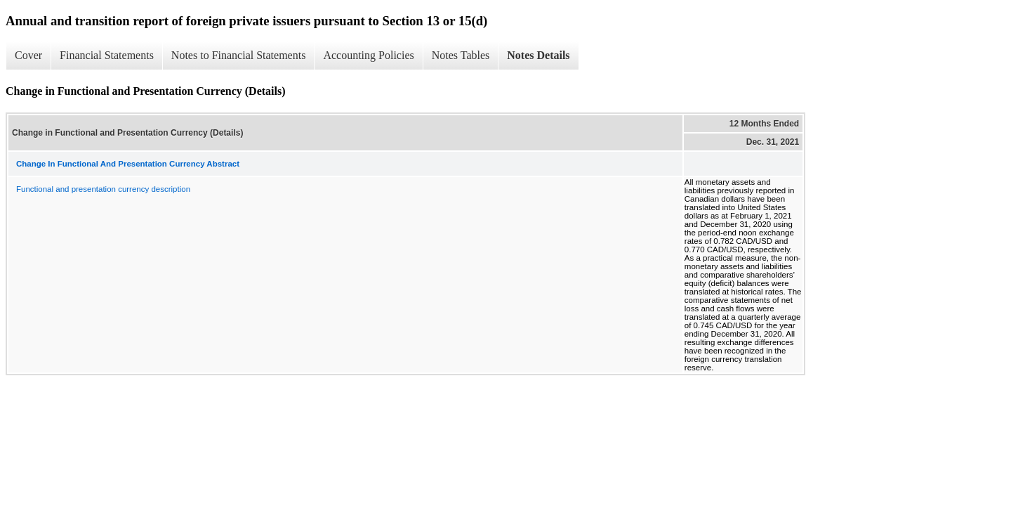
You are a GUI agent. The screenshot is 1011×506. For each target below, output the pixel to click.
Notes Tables (461, 55)
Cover (28, 55)
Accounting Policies (368, 55)
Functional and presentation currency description (103, 189)
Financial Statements (107, 55)
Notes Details (538, 55)
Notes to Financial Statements (238, 55)
